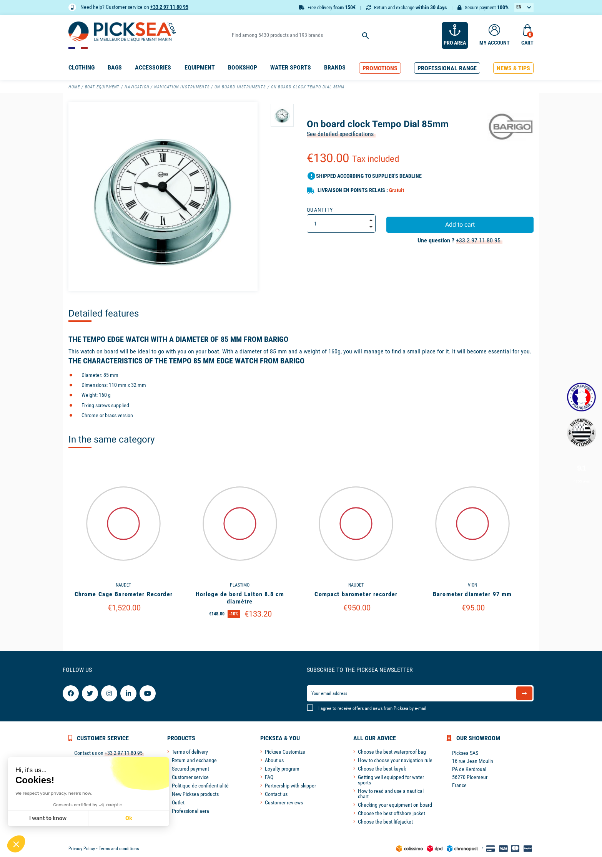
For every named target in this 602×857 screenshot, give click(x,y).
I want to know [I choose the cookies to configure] (48, 818)
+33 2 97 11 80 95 (169, 7)
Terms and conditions (119, 848)
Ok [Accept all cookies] (128, 818)
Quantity (320, 210)
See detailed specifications (340, 134)
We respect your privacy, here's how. (53, 793)
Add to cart (460, 224)
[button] (380, 68)
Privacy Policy (81, 848)
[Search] (300, 36)
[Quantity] (341, 223)
